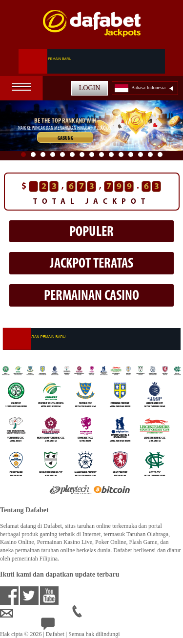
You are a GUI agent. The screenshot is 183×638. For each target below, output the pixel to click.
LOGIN (90, 88)
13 (140, 154)
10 (111, 154)
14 (150, 154)
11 (121, 154)
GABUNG (65, 138)
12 (130, 154)
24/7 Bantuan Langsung (76, 625)
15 (160, 154)
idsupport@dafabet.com (36, 613)
